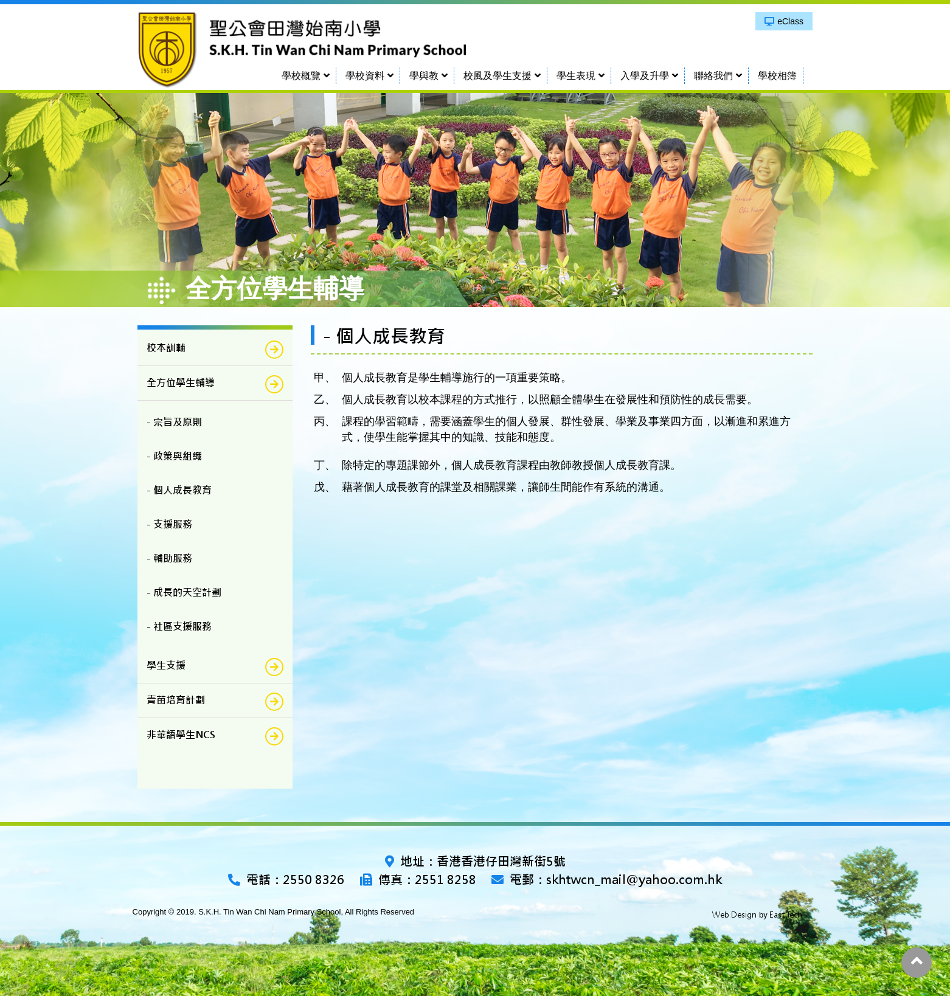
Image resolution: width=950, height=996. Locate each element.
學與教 (424, 76)
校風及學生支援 (497, 76)
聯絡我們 (713, 76)
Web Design (734, 915)
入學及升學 (644, 76)
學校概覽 (301, 76)
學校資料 (364, 76)
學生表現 (575, 76)
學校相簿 (777, 76)
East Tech (785, 915)
